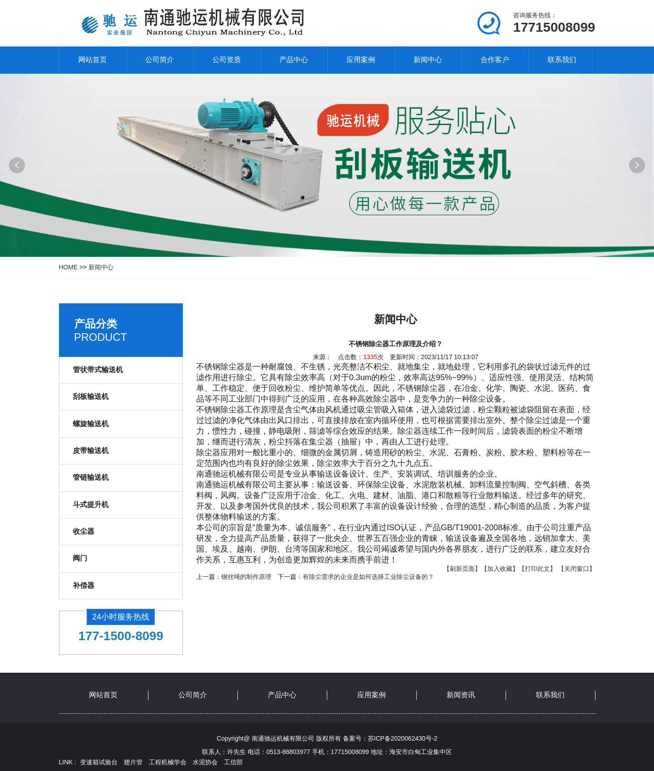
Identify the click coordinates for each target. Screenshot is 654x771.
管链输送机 (91, 477)
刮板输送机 (91, 396)
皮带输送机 (91, 450)
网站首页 (92, 59)
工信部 (233, 762)
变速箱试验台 (99, 762)
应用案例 (360, 59)
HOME (68, 267)
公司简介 (159, 59)
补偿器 (83, 585)
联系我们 (562, 59)
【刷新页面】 (462, 568)
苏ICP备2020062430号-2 (403, 738)
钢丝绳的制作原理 (246, 576)
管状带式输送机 (98, 369)
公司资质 (226, 59)
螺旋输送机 (91, 423)
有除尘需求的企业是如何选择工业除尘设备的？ (368, 576)
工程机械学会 (167, 762)
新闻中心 (427, 59)
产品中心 (293, 59)
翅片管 (133, 762)
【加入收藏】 (500, 568)
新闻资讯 (461, 695)
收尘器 (83, 531)
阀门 (80, 558)
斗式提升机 (91, 504)
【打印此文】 (537, 568)
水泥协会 (205, 762)
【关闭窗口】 (576, 568)
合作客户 (495, 59)
